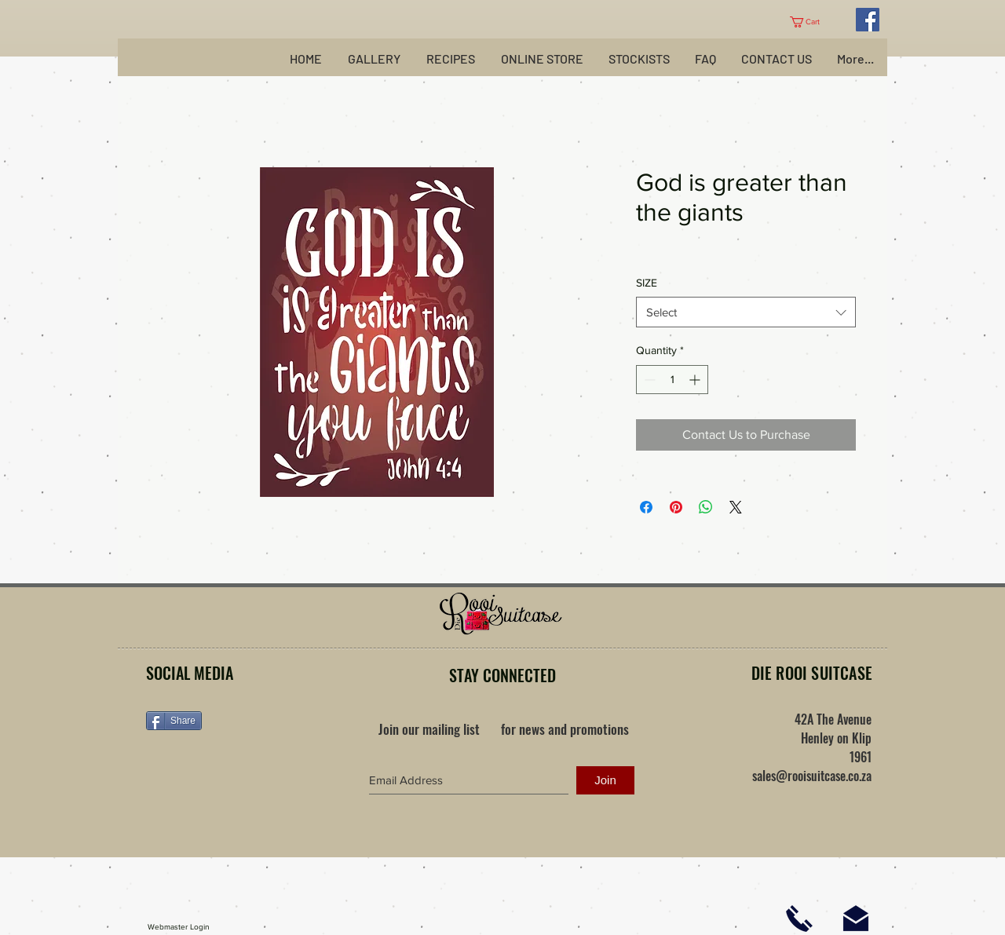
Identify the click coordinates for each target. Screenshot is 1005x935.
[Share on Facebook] (646, 507)
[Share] (174, 720)
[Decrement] (648, 379)
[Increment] (696, 379)
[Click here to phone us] (799, 918)
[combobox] (746, 312)
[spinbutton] (672, 379)
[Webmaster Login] (178, 927)
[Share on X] (735, 507)
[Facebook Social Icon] (867, 19)
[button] (810, 21)
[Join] (605, 780)
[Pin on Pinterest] (676, 507)
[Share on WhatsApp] (705, 507)
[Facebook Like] (244, 770)
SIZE (646, 282)
